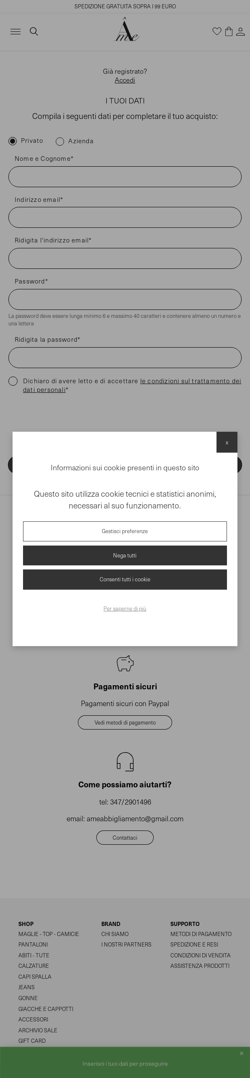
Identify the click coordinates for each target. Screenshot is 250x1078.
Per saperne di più (124, 608)
